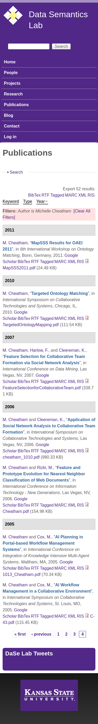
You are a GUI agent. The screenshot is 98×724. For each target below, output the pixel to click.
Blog (8, 115)
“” (59, 293)
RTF (46, 195)
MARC (71, 195)
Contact (12, 126)
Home (9, 62)
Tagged (57, 195)
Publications (16, 104)
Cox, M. (44, 537)
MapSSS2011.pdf (19, 268)
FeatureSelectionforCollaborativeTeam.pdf (42, 388)
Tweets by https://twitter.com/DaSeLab (40, 664)
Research (13, 94)
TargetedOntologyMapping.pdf (31, 325)
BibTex (34, 195)
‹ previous (41, 634)
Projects (12, 83)
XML (82, 195)
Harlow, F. (39, 350)
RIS (91, 195)
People (11, 72)
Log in (10, 137)
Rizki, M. (45, 467)
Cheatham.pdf (16, 511)
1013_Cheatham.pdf (22, 574)
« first (20, 634)
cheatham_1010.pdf (21, 457)
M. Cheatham (15, 243)
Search (16, 172)
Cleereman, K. (72, 350)
